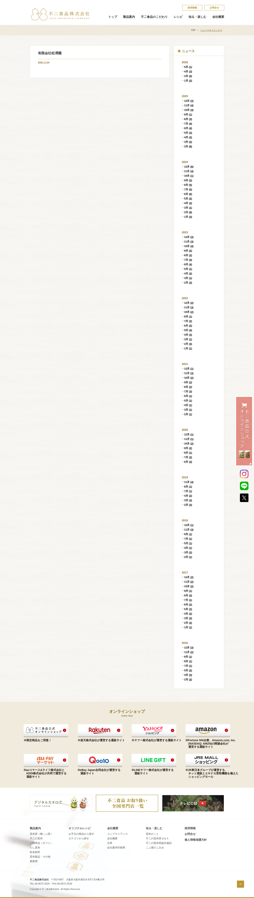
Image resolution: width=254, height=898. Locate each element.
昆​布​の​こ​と (152, 833)
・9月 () (187, 114)
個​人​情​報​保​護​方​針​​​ (196, 839)
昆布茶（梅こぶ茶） (41, 833)
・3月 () (187, 141)
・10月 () (187, 109)
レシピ (178, 16)
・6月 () (187, 128)
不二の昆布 (36, 838)
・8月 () (187, 119)
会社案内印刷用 (116, 847)
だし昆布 (35, 847)
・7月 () (187, 123)
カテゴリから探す (78, 838)
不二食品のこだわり (154, 16)
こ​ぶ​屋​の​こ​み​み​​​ (155, 847)
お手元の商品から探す (81, 833)
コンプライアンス (117, 833)
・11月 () (187, 105)
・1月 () (187, 80)
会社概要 (218, 16)
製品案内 (129, 16)
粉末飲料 (35, 852)
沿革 (109, 843)
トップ (112, 16)
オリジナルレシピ (79, 828)
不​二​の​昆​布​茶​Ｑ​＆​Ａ (157, 838)
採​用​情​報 (192, 7)
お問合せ (214, 7)
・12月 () (187, 100)
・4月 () (187, 71)
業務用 (34, 861)
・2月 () (187, 76)
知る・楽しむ (197, 16)
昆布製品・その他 (40, 856)
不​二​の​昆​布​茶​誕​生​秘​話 (159, 843)
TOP (193, 30)
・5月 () (187, 66)
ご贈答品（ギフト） (41, 843)
